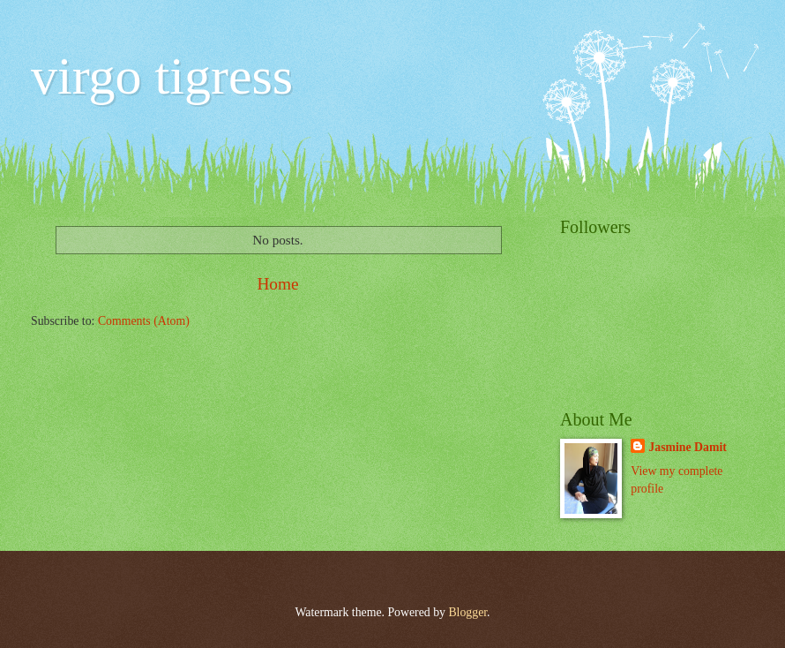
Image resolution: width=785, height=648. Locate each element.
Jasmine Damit (687, 447)
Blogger (467, 612)
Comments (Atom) (144, 321)
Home (277, 284)
